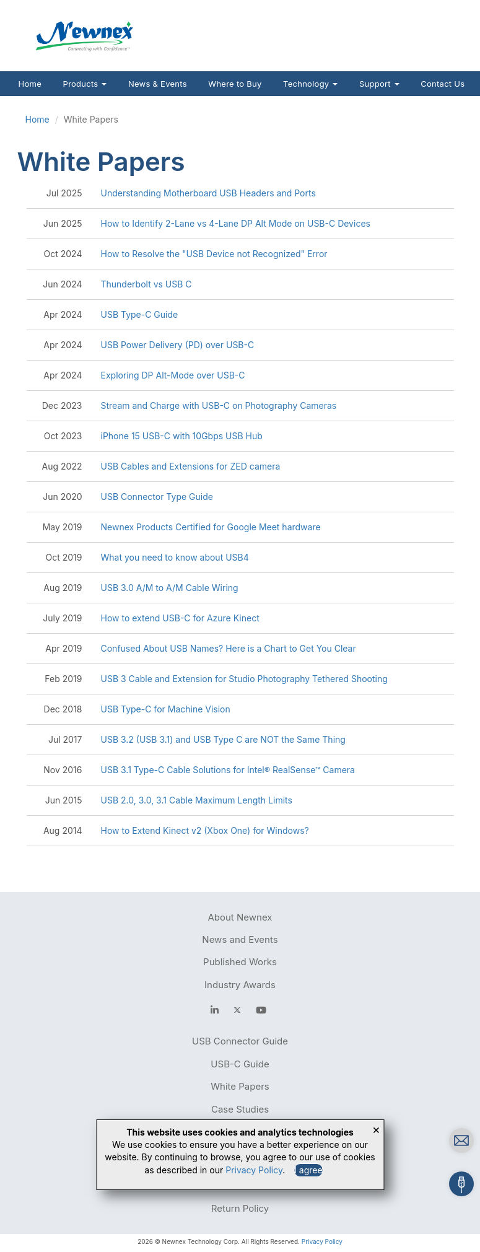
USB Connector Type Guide (157, 496)
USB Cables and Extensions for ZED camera (191, 466)
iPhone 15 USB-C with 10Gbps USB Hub (182, 436)
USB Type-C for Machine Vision (165, 709)
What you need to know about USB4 (175, 557)
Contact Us (443, 84)
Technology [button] (310, 84)
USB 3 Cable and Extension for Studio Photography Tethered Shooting (244, 678)
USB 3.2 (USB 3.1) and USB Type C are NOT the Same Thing (223, 739)
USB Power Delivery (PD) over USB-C (178, 344)
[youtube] (261, 1010)
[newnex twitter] (237, 1010)
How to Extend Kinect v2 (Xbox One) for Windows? (205, 830)
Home (30, 84)
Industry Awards (240, 985)
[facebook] (214, 1010)
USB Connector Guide (240, 1041)
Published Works (240, 962)
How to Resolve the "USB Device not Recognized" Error (214, 253)
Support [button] (379, 84)
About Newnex (239, 917)
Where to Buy (234, 84)
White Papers (240, 1086)
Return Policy (240, 1208)
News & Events (157, 84)
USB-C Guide (240, 1064)
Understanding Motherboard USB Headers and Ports (208, 193)
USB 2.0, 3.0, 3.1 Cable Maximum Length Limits (196, 800)
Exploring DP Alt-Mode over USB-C (173, 375)
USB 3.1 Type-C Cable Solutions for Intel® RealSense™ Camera (228, 769)
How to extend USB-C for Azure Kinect (180, 618)
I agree (308, 1170)
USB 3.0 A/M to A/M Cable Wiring (169, 587)
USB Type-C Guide (139, 314)
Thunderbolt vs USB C (146, 284)
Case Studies (240, 1109)
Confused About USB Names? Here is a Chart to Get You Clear (228, 648)
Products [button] (85, 84)
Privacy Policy (322, 1241)
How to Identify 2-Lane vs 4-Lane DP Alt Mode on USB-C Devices (235, 223)
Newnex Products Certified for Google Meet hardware (211, 527)
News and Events (239, 939)
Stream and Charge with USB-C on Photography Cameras (219, 405)
